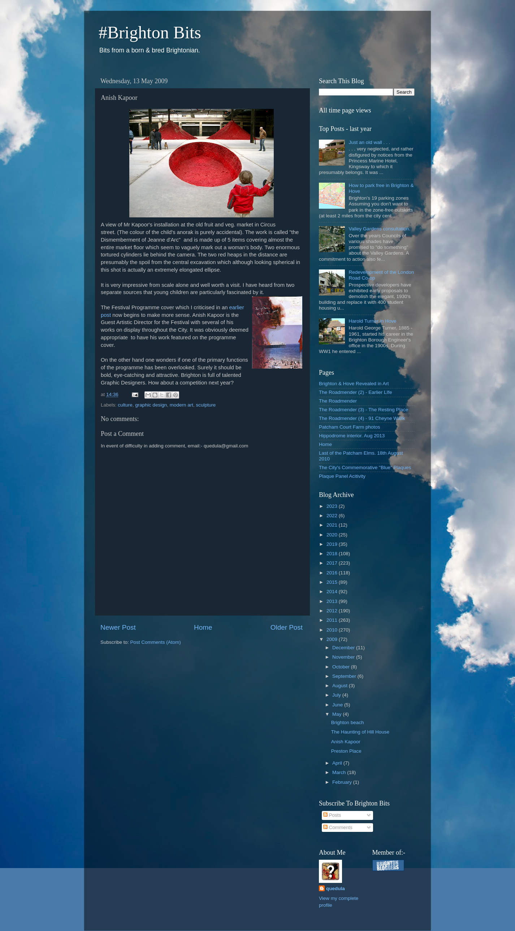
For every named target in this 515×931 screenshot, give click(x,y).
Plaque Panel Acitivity (342, 476)
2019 (332, 544)
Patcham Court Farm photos (349, 427)
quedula (335, 888)
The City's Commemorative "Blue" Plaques (365, 467)
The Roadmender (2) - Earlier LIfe (355, 392)
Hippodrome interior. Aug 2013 (352, 435)
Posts (332, 815)
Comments (337, 827)
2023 (332, 506)
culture (125, 405)
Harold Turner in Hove (372, 321)
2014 (332, 591)
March (339, 772)
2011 (332, 620)
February (342, 782)
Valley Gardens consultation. (379, 228)
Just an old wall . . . (369, 142)
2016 (332, 572)
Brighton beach (347, 722)
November (344, 657)
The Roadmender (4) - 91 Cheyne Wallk (362, 418)
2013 (332, 601)
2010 (332, 630)
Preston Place (346, 751)
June (338, 704)
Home (203, 627)
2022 (332, 515)
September (345, 676)
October (341, 666)
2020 (332, 534)
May (337, 714)
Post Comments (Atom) (155, 642)
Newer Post (118, 627)
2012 (332, 610)
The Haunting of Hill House (360, 732)
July (337, 695)
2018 (332, 553)
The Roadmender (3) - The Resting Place (363, 409)
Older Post (287, 627)
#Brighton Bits (150, 32)
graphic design (151, 405)
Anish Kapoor (345, 741)
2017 (332, 563)
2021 (332, 525)
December (344, 647)
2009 (332, 639)
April (337, 763)
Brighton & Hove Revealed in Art (354, 383)
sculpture (206, 405)
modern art (181, 405)
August (340, 685)
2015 (332, 582)
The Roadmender (338, 401)
